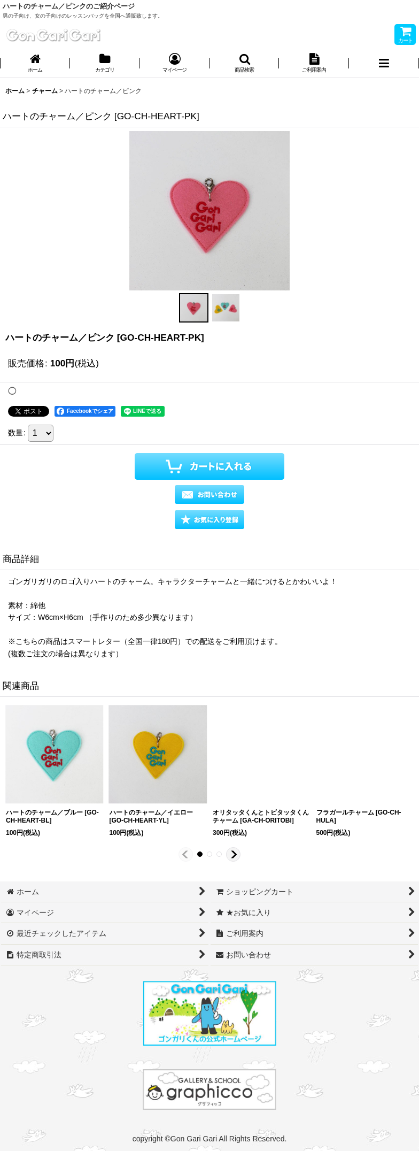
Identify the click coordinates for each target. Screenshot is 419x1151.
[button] (245, 64)
